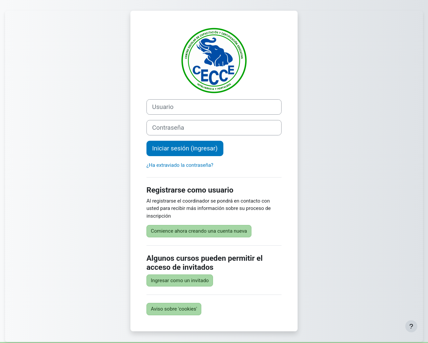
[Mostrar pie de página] (411, 326)
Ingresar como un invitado (180, 280)
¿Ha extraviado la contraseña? (179, 165)
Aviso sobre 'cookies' (174, 309)
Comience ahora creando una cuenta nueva (199, 231)
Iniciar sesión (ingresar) (185, 148)
